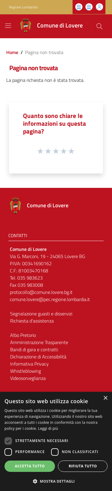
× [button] (105, 398)
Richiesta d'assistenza (32, 320)
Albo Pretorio (23, 335)
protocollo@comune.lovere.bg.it (41, 292)
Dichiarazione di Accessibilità (38, 356)
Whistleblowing (25, 371)
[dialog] (56, 441)
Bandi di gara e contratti (34, 349)
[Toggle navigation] (8, 25)
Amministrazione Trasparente (39, 342)
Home (12, 52)
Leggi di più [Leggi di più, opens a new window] (48, 428)
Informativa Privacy (29, 363)
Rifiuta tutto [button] (83, 466)
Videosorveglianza (28, 378)
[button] (56, 481)
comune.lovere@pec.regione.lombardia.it (50, 299)
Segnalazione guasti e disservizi (41, 313)
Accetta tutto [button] (30, 466)
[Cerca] (99, 26)
